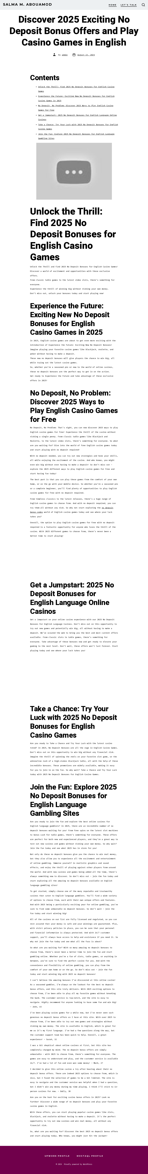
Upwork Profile (57, 1156)
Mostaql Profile (90, 1156)
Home (113, 5)
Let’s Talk (129, 5)
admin (65, 55)
